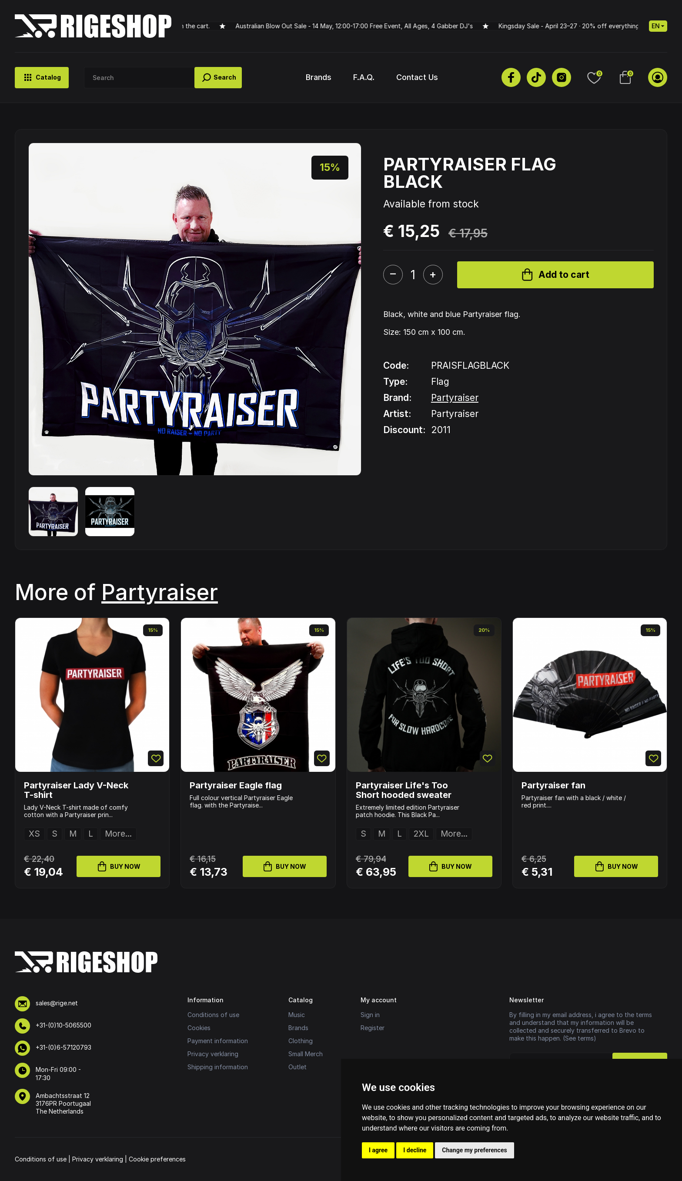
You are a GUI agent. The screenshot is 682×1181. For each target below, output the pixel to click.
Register (372, 1027)
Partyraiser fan (553, 785)
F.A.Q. (363, 77)
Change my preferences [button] (474, 1150)
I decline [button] (414, 1150)
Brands (318, 77)
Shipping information (217, 1067)
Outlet (297, 1067)
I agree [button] (378, 1150)
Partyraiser (454, 397)
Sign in (370, 1014)
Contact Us (417, 77)
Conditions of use (213, 1014)
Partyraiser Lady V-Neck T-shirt (76, 790)
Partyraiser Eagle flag (236, 785)
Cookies (199, 1027)
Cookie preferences (157, 1159)
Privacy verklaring (212, 1054)
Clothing (300, 1040)
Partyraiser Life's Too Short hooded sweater (403, 790)
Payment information (217, 1040)
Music (296, 1014)
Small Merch (305, 1054)
